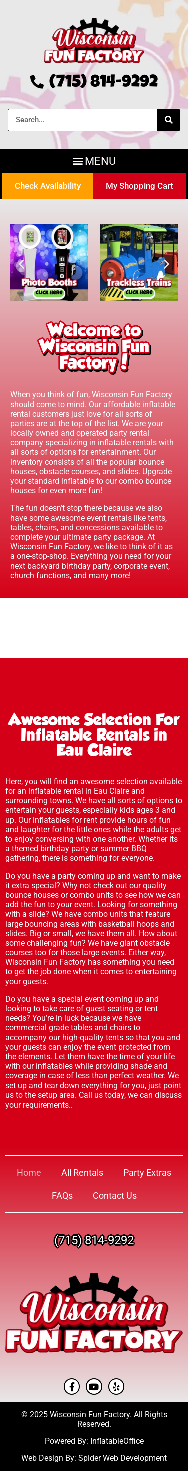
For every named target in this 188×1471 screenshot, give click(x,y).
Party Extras (147, 1172)
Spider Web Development (122, 1458)
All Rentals (82, 1172)
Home (29, 1172)
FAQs (62, 1195)
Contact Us (115, 1195)
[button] (94, 161)
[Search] (168, 120)
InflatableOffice (117, 1441)
